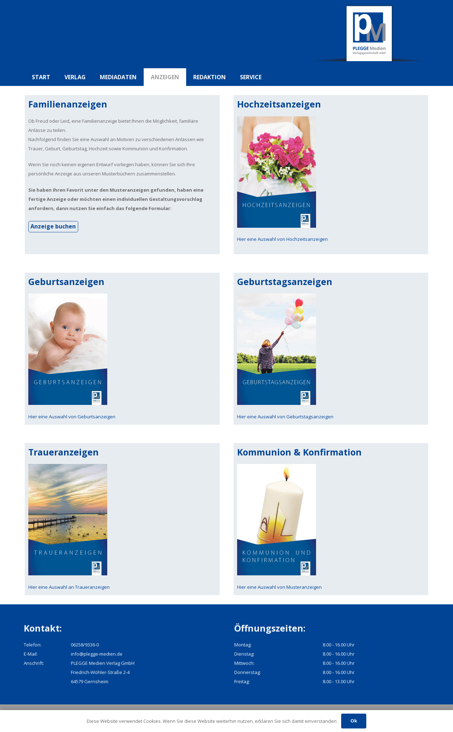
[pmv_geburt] (122, 349)
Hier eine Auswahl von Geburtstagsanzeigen (285, 416)
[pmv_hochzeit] (331, 172)
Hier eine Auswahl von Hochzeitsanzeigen (282, 239)
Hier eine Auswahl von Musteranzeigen (279, 587)
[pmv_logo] (369, 34)
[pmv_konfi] (331, 519)
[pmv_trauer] (122, 519)
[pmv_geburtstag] (331, 349)
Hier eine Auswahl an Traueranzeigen (69, 587)
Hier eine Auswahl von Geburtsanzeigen (71, 416)
